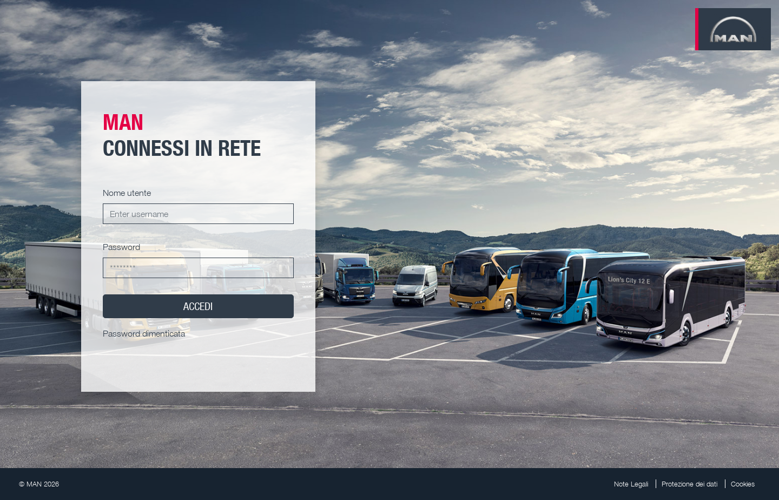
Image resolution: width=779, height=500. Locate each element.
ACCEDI (198, 306)
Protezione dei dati (689, 483)
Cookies (743, 483)
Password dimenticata (144, 333)
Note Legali (631, 483)
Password (121, 246)
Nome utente (127, 192)
